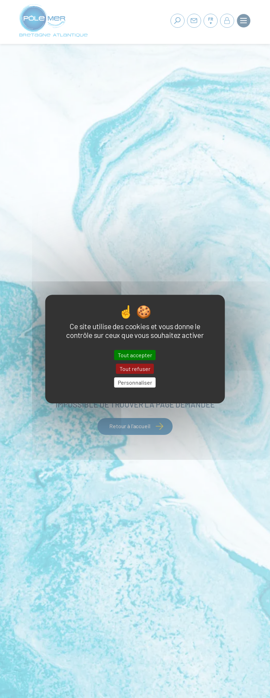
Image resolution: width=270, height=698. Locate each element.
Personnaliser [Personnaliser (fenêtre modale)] (135, 382)
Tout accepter (135, 355)
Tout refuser (135, 368)
